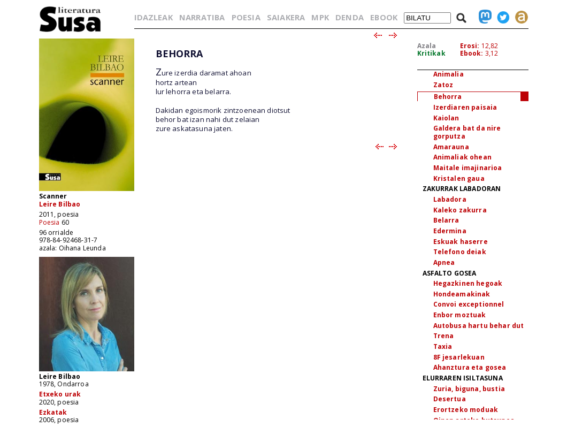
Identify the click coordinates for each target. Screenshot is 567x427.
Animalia (448, 74)
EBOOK (383, 17)
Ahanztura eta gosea (470, 367)
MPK (319, 17)
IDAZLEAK (153, 17)
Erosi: (470, 45)
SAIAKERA (286, 17)
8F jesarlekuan (459, 357)
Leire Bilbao (60, 204)
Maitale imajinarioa (467, 167)
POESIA (246, 17)
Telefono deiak (459, 251)
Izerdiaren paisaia (465, 107)
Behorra (448, 96)
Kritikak (431, 53)
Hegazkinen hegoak (468, 283)
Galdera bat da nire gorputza (467, 132)
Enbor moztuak (459, 314)
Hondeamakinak (462, 294)
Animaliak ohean (462, 157)
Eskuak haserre (460, 241)
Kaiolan (446, 118)
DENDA (349, 17)
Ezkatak (53, 412)
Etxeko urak (60, 394)
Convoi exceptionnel (468, 304)
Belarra (446, 220)
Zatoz (443, 84)
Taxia (443, 346)
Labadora (449, 199)
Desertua (449, 398)
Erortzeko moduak (466, 409)
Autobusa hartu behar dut (478, 325)
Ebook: (472, 53)
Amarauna (451, 146)
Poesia (49, 222)
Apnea (444, 262)
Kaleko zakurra (460, 210)
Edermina (449, 230)
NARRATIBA (202, 17)
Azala (426, 45)
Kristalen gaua (459, 178)
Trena (443, 335)
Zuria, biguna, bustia (469, 388)
